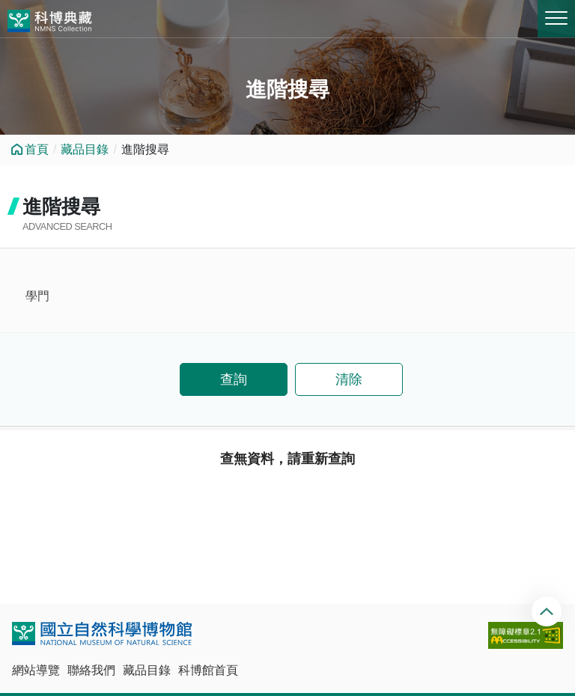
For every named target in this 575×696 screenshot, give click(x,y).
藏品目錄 (85, 149)
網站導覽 (36, 670)
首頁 (37, 149)
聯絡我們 (91, 670)
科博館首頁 (208, 670)
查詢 (233, 379)
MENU (556, 18)
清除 (348, 379)
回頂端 (548, 611)
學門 (37, 296)
